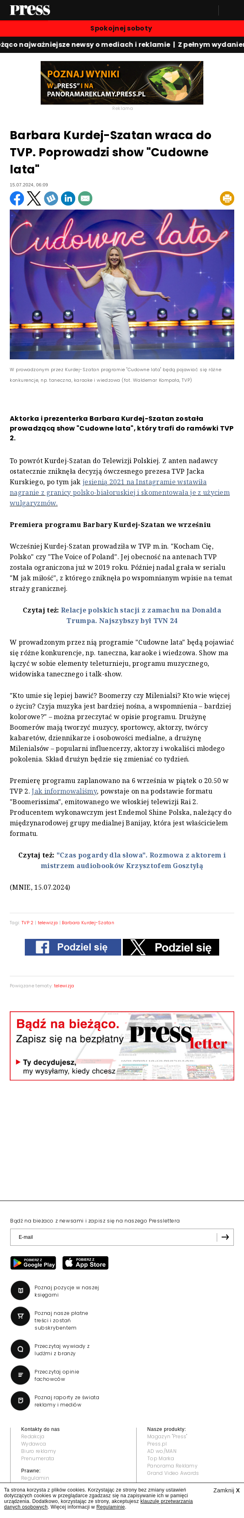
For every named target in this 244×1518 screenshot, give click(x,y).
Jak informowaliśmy (64, 791)
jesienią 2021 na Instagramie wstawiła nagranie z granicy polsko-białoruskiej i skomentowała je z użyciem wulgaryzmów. (120, 492)
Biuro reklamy (38, 1451)
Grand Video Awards (173, 1473)
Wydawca (33, 1443)
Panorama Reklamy (172, 1465)
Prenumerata (37, 1458)
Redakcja (33, 1436)
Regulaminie (110, 1507)
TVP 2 (28, 922)
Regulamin (35, 1477)
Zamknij (227, 1490)
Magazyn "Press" (167, 1436)
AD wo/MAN (161, 1451)
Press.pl (157, 1443)
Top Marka (160, 1458)
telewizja (48, 922)
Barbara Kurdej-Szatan (88, 922)
